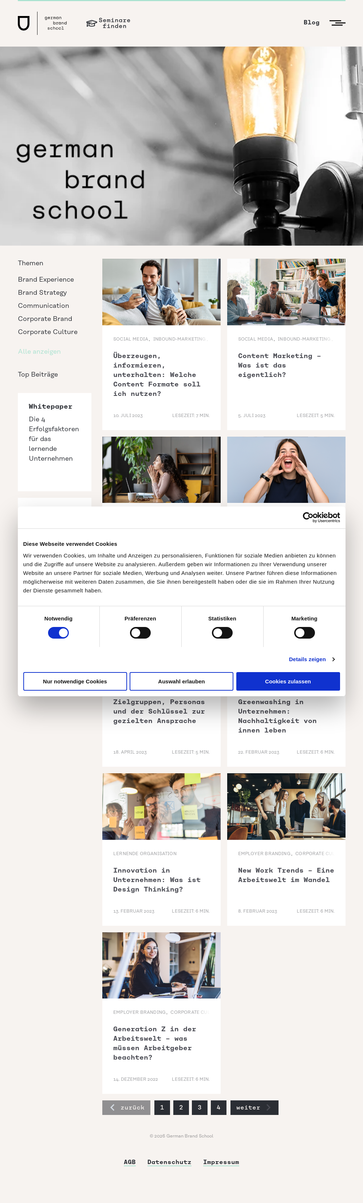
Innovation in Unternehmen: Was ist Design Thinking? (157, 879)
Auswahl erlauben (181, 681)
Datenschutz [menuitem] (169, 1162)
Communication (43, 306)
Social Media (130, 339)
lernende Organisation (145, 853)
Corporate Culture (48, 332)
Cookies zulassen (288, 681)
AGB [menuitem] (130, 1162)
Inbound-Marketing (179, 339)
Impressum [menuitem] (221, 1162)
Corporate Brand (45, 319)
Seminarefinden (115, 23)
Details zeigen (307, 659)
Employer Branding (264, 853)
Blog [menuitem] (312, 22)
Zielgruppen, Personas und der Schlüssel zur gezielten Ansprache (159, 711)
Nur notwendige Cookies (75, 681)
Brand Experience (46, 279)
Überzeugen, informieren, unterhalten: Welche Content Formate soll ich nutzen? (157, 375)
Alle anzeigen (39, 352)
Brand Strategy (42, 293)
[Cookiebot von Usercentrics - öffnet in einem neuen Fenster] (308, 517)
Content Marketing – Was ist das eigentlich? (279, 365)
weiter (253, 1107)
